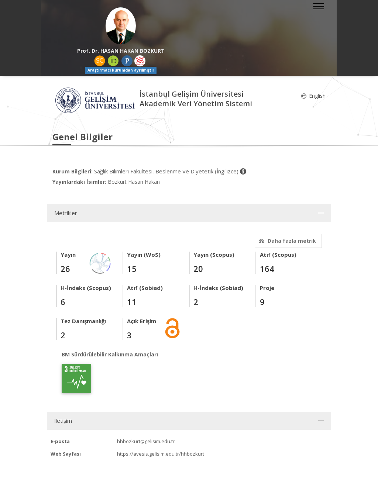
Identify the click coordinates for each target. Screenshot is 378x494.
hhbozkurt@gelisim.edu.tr (146, 441)
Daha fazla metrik (286, 240)
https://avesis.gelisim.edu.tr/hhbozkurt (160, 453)
